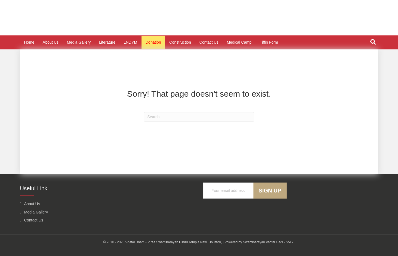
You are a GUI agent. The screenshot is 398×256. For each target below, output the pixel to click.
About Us (51, 42)
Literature (107, 42)
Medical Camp (239, 42)
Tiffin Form (269, 42)
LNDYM (130, 42)
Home (29, 42)
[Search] (373, 42)
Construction (180, 42)
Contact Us (208, 42)
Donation (153, 42)
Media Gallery (79, 42)
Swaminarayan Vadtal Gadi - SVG (268, 242)
